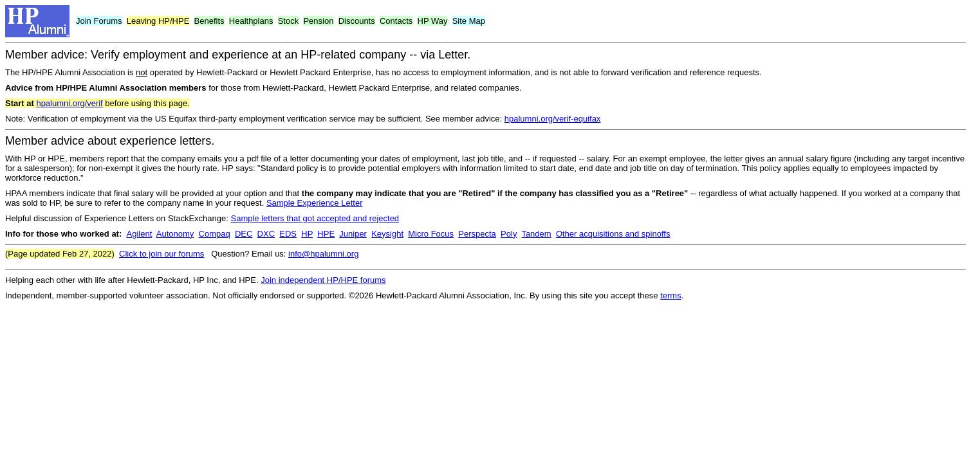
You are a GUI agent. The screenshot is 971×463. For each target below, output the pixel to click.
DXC (266, 234)
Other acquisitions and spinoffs (613, 234)
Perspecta (477, 234)
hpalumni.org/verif (69, 103)
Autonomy (175, 234)
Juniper (353, 234)
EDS (288, 234)
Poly (509, 234)
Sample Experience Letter (314, 203)
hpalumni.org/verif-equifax (552, 118)
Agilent (140, 234)
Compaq (214, 234)
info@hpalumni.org (323, 254)
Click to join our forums (161, 254)
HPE (326, 234)
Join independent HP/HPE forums (323, 280)
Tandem (536, 234)
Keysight (387, 234)
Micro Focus (431, 234)
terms (670, 295)
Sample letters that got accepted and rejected (314, 218)
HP (307, 234)
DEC (243, 234)
